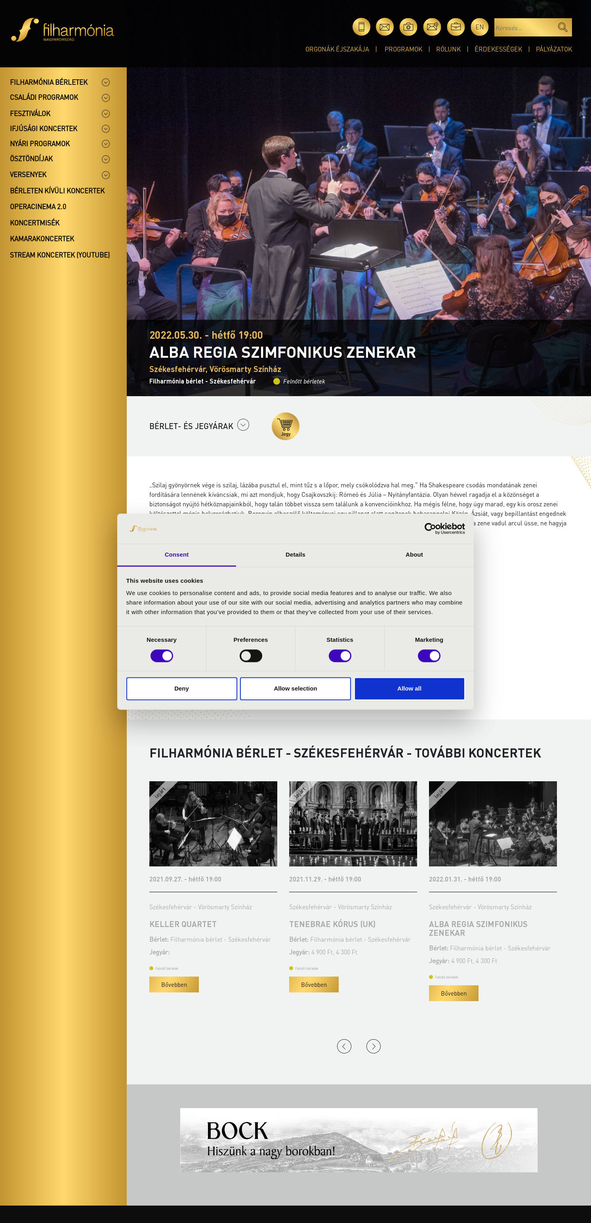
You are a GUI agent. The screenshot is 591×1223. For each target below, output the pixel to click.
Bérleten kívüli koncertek (57, 190)
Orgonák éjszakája (337, 49)
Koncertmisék (34, 222)
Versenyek (28, 174)
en (479, 27)
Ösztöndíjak (31, 158)
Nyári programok (40, 143)
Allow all (409, 688)
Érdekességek (498, 49)
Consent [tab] (177, 554)
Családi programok (44, 97)
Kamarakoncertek (42, 238)
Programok (403, 49)
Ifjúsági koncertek (43, 128)
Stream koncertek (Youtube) (60, 254)
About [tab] (414, 554)
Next (373, 1046)
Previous (344, 1046)
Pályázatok (554, 49)
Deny (181, 688)
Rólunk (448, 49)
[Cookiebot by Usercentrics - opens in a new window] (430, 528)
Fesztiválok (30, 113)
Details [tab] (295, 554)
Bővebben (174, 984)
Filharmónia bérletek (49, 82)
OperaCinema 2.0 (38, 206)
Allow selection (295, 688)
